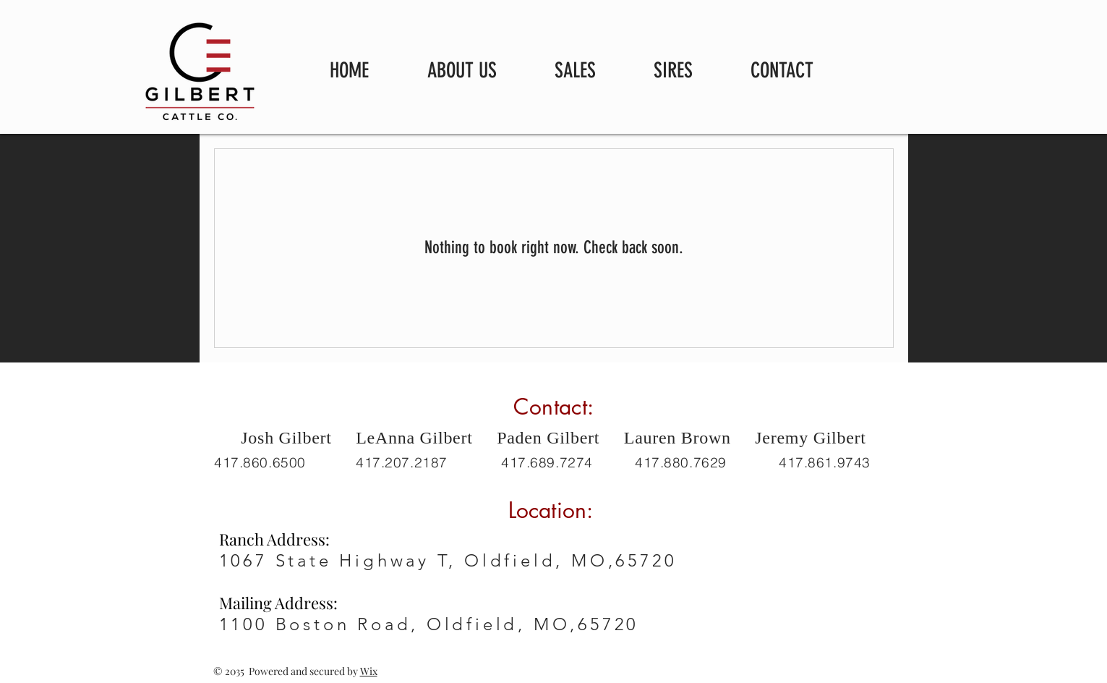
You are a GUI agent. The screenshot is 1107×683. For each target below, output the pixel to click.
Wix (368, 671)
